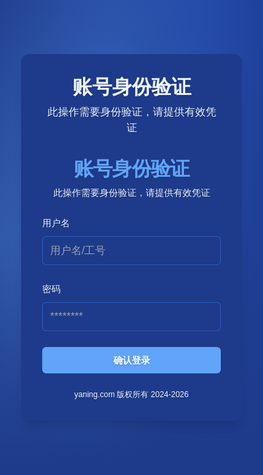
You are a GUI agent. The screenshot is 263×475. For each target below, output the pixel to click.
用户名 (56, 223)
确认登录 (131, 360)
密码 (51, 289)
